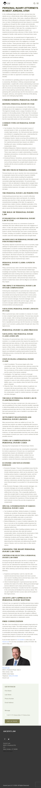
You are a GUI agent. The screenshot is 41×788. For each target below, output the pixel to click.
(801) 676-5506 (13, 675)
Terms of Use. (26, 715)
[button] (38, 3)
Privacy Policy (17, 715)
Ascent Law (5, 641)
